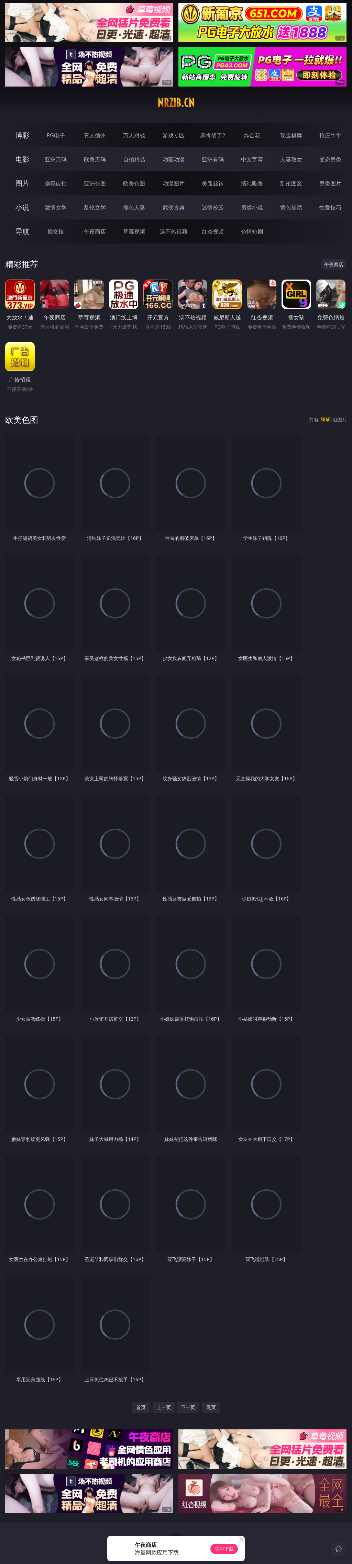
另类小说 (252, 207)
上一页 (164, 1407)
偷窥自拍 (56, 183)
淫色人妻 (134, 207)
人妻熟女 (291, 159)
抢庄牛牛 (330, 135)
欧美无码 (95, 159)
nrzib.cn (176, 103)
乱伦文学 (95, 207)
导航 (22, 231)
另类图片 (330, 183)
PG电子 (55, 135)
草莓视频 (134, 231)
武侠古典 (174, 207)
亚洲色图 (95, 183)
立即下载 (224, 1548)
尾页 (211, 1407)
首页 (141, 1407)
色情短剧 (252, 231)
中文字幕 (252, 159)
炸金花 (252, 135)
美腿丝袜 (213, 183)
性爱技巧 (330, 207)
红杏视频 (213, 231)
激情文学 (56, 207)
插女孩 (55, 231)
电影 (22, 159)
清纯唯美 (252, 183)
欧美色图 (134, 183)
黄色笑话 (291, 207)
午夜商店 (95, 231)
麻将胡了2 (212, 135)
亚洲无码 (56, 159)
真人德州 (95, 135)
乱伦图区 (291, 183)
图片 (22, 183)
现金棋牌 (291, 135)
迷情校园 (213, 207)
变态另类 (330, 159)
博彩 (22, 135)
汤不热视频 (173, 231)
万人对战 (134, 135)
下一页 (188, 1407)
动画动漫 (174, 159)
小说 (22, 207)
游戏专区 (174, 135)
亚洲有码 (213, 159)
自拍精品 (134, 159)
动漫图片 (174, 183)
